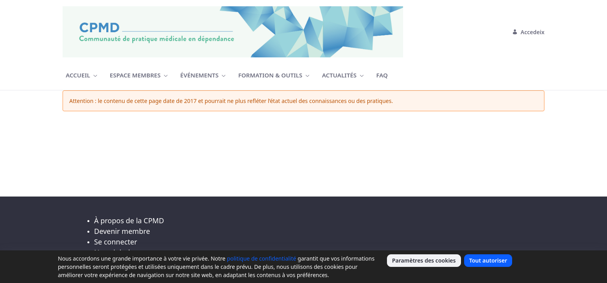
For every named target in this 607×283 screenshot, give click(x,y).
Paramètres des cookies (424, 260)
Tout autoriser (488, 260)
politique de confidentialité (261, 258)
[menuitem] (81, 75)
